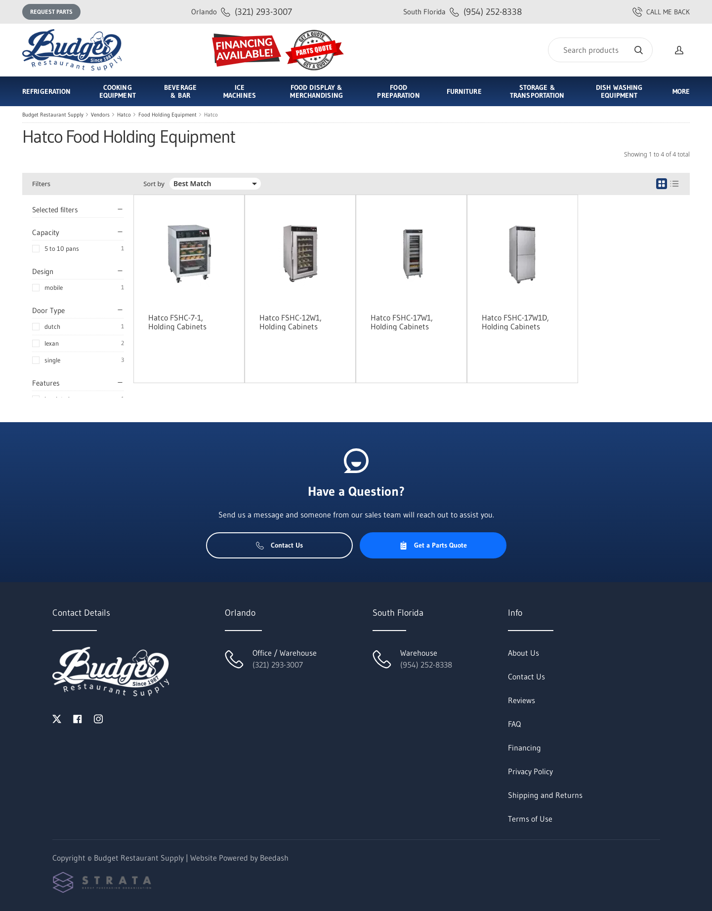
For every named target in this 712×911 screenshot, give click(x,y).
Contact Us (279, 545)
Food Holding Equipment (167, 114)
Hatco (124, 114)
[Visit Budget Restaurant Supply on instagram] (98, 718)
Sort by (154, 184)
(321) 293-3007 (241, 11)
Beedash (274, 858)
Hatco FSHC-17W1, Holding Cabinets (402, 322)
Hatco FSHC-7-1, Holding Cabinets (177, 322)
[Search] (600, 50)
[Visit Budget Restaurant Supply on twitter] (56, 718)
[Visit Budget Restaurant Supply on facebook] (77, 718)
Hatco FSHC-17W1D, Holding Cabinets (515, 322)
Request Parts (51, 11)
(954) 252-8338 (462, 11)
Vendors (100, 114)
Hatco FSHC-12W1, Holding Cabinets (290, 322)
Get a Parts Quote (433, 545)
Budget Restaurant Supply (53, 114)
